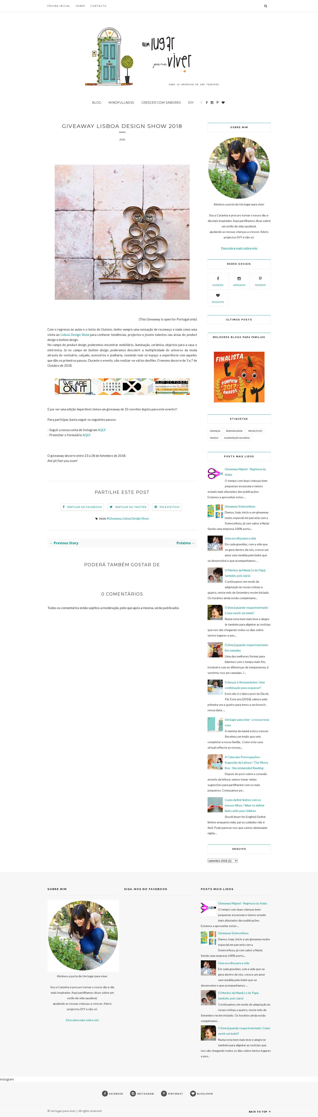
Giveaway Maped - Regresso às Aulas (242, 903)
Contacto (98, 5)
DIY (191, 103)
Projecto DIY (255, 431)
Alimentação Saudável (237, 438)
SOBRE (80, 5)
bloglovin (218, 297)
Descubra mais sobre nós (239, 248)
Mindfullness (121, 103)
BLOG (96, 103)
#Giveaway (114, 519)
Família (214, 438)
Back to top (260, 1111)
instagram (239, 280)
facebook (217, 280)
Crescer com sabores (161, 103)
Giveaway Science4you (240, 506)
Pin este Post (170, 507)
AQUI (102, 430)
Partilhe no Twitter (131, 507)
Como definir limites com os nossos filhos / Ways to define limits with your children (244, 805)
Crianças (215, 431)
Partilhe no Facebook (84, 507)
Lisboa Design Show (74, 335)
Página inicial (58, 5)
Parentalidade (234, 431)
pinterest (260, 280)
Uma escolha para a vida (240, 538)
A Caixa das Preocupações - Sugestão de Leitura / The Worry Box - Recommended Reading (246, 762)
